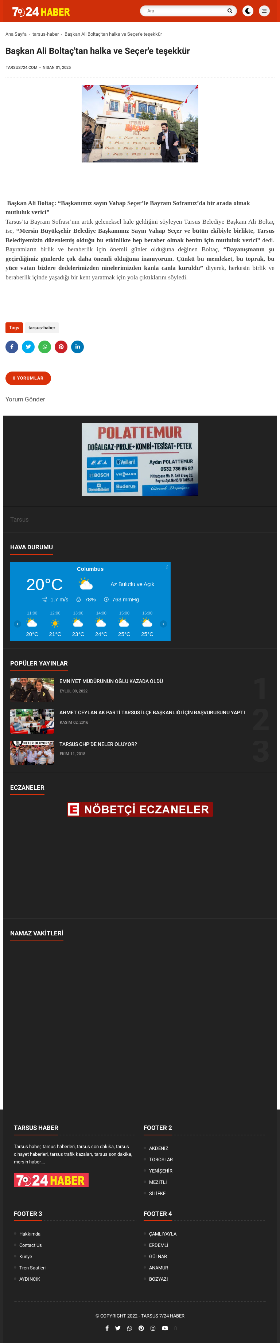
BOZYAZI (158, 1279)
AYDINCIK (29, 1279)
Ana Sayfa (16, 34)
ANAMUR (158, 1268)
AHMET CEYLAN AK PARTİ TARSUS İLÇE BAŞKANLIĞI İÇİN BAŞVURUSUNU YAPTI (152, 712)
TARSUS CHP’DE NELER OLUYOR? (98, 744)
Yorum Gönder (25, 399)
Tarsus (19, 519)
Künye (25, 1256)
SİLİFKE (157, 1193)
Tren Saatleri (32, 1268)
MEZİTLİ (158, 1182)
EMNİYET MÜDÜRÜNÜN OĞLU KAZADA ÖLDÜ (111, 681)
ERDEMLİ (158, 1245)
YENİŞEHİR (160, 1171)
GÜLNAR (158, 1256)
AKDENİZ (158, 1148)
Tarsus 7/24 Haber (162, 1316)
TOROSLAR (161, 1159)
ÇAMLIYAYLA (162, 1234)
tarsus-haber (45, 34)
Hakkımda (29, 1234)
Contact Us (30, 1245)
